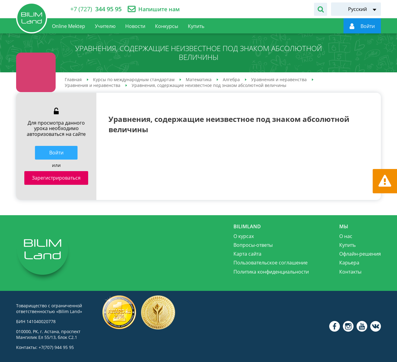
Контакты (350, 271)
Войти (56, 152)
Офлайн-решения (360, 253)
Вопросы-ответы (253, 245)
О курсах (243, 236)
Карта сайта (247, 253)
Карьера (349, 262)
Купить (347, 245)
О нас (345, 236)
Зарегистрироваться (56, 177)
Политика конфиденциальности (271, 271)
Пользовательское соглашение (270, 262)
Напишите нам (159, 9)
